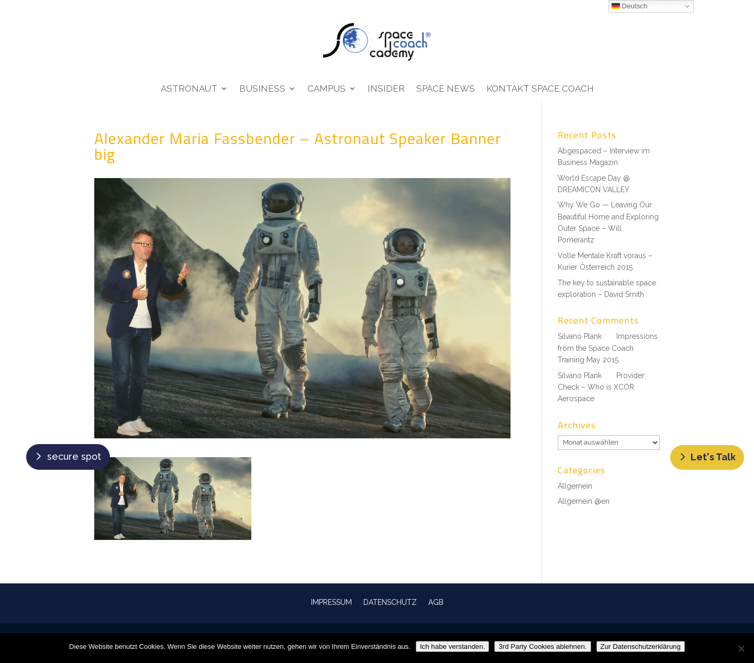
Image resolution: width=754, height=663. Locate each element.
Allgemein (575, 486)
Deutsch (630, 6)
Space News (445, 89)
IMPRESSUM (331, 602)
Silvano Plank (580, 336)
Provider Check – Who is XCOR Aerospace (601, 387)
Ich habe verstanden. (452, 646)
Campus (326, 89)
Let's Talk (713, 456)
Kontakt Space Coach (540, 89)
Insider (386, 89)
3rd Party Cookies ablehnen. (542, 646)
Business (262, 89)
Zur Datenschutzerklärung (641, 646)
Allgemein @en (583, 501)
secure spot (74, 456)
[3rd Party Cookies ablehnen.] (741, 648)
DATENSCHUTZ (390, 602)
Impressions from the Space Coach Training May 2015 (608, 348)
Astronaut (189, 89)
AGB (435, 602)
